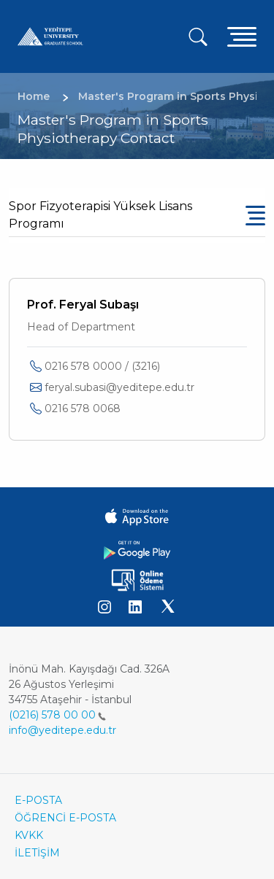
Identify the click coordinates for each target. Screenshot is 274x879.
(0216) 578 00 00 (57, 714)
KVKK (29, 835)
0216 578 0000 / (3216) (102, 366)
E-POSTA (38, 800)
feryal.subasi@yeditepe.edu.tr (119, 387)
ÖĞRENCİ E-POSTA (65, 817)
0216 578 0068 (83, 408)
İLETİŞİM (37, 852)
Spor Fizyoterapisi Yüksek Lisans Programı (100, 215)
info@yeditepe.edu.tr (62, 730)
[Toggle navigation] (241, 36)
